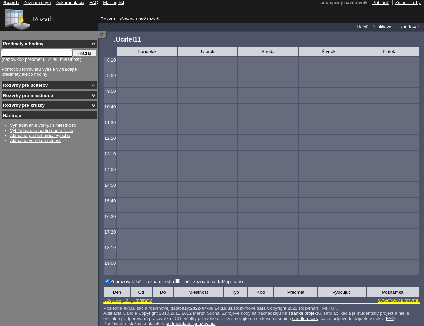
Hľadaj (84, 53)
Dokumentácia (70, 2)
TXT (127, 300)
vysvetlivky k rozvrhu (398, 300)
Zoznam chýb (37, 2)
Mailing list (113, 2)
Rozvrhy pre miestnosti (28, 95)
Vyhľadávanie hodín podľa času (41, 130)
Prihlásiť (380, 2)
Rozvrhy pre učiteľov (25, 85)
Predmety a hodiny (23, 43)
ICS (107, 300)
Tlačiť (361, 26)
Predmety (142, 300)
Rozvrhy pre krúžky (24, 105)
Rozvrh (43, 19)
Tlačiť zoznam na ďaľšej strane (212, 281)
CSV (116, 300)
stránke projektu (304, 313)
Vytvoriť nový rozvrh (139, 18)
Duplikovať (382, 26)
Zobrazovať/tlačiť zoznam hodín (142, 281)
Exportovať (408, 26)
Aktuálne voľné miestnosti (35, 140)
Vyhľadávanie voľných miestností (43, 125)
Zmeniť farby (408, 2)
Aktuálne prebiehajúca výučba (40, 135)
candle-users (305, 318)
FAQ (390, 318)
